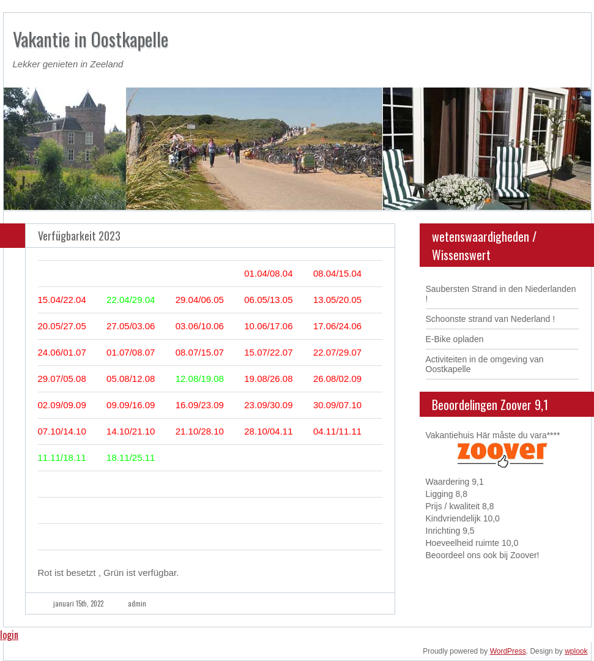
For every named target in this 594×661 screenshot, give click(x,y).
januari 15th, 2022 (78, 603)
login (9, 634)
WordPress (508, 651)
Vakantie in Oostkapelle (90, 39)
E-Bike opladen (455, 339)
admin (137, 603)
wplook (576, 651)
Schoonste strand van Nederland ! (490, 319)
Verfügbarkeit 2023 (79, 236)
